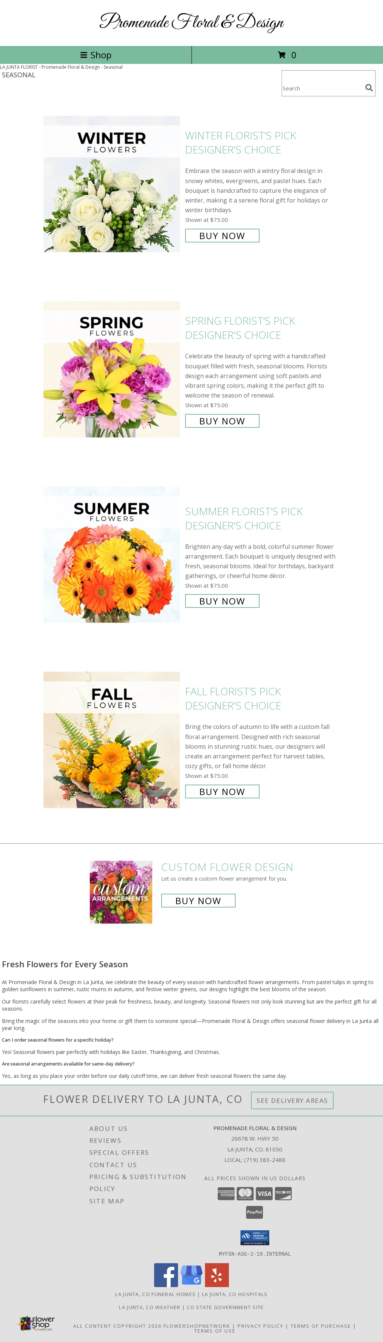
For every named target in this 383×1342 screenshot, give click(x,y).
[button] (254, 1237)
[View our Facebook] (166, 1284)
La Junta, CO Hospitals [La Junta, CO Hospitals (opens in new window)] (235, 1293)
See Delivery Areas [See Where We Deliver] (292, 1100)
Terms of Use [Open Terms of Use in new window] (215, 1330)
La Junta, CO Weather (149, 1307)
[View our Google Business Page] (191, 1284)
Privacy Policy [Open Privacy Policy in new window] (261, 1325)
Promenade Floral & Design (191, 23)
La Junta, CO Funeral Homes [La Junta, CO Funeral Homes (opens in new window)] (155, 1293)
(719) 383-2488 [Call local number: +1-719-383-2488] (264, 1159)
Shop (95, 55)
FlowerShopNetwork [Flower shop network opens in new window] (196, 1325)
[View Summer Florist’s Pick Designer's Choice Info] (112, 555)
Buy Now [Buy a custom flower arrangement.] (198, 900)
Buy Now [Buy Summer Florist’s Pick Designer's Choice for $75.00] (222, 601)
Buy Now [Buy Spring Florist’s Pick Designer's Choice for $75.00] (222, 421)
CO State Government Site (225, 1307)
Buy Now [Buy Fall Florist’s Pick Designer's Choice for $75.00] (222, 791)
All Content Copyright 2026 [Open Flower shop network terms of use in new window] (117, 1325)
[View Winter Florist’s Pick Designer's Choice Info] (112, 184)
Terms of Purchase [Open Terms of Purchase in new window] (321, 1325)
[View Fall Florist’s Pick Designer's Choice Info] (112, 740)
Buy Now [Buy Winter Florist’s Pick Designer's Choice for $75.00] (222, 235)
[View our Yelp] (217, 1284)
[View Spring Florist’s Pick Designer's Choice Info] (112, 370)
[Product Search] (322, 88)
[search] (369, 88)
